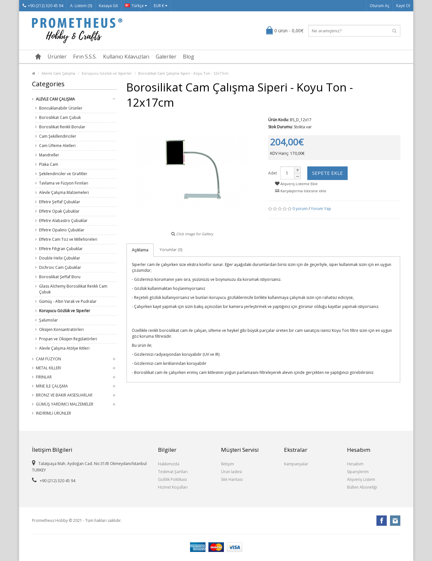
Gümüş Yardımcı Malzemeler (64, 404)
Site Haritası (232, 479)
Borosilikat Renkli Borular (62, 127)
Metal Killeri (48, 368)
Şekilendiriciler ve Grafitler (63, 173)
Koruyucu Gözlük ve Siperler (107, 73)
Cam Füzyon (48, 359)
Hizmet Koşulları (173, 487)
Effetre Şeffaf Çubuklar (59, 202)
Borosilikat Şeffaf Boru (59, 277)
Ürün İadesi (231, 471)
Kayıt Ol (403, 5)
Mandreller (49, 155)
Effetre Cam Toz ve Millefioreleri (68, 239)
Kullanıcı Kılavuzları (126, 56)
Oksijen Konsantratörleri (61, 329)
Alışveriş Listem (361, 479)
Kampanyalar (296, 464)
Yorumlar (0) (171, 249)
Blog (188, 56)
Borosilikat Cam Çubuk (60, 117)
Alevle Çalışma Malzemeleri (64, 192)
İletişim (227, 464)
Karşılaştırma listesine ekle (300, 190)
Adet (272, 173)
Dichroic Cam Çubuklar (60, 267)
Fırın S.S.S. (85, 56)
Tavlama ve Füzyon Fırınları (63, 183)
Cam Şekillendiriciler (57, 136)
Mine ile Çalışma (52, 386)
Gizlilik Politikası (172, 479)
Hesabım (355, 464)
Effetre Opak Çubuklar (59, 211)
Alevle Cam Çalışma (58, 73)
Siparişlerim (358, 471)
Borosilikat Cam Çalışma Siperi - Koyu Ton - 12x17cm (183, 73)
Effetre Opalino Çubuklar (61, 230)
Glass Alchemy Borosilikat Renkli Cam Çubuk (73, 289)
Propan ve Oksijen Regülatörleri (68, 339)
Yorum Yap (321, 208)
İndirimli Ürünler (53, 413)
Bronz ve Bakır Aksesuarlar (64, 395)
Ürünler (57, 56)
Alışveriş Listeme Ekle (296, 183)
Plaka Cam (48, 164)
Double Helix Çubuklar (59, 258)
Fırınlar (44, 377)
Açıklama (140, 250)
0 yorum (300, 208)
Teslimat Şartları (173, 471)
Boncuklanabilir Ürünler (60, 108)
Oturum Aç (379, 5)
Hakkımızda (168, 464)
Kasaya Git (108, 5)
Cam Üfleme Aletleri (57, 145)
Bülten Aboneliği (362, 487)
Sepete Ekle (327, 173)
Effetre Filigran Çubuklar (61, 248)
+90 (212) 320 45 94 (43, 5)
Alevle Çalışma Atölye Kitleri (64, 348)
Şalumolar (48, 320)
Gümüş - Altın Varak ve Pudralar (68, 301)
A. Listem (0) (81, 5)
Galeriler (166, 56)
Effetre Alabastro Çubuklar (63, 220)
